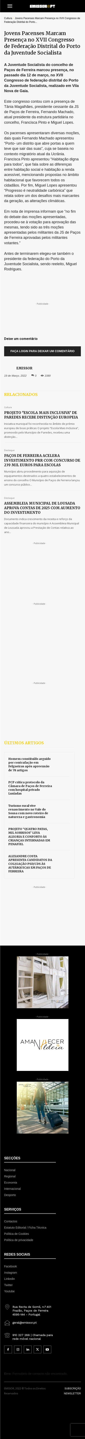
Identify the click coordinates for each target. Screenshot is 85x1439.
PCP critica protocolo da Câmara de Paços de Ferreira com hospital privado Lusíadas (30, 788)
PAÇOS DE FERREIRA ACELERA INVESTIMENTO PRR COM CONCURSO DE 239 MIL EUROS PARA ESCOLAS (42, 460)
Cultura (8, 18)
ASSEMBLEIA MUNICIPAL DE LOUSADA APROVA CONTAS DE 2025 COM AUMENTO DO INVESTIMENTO (42, 508)
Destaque (9, 450)
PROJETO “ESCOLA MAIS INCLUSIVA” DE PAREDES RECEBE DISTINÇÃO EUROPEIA (41, 415)
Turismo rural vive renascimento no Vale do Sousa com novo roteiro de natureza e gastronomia (28, 811)
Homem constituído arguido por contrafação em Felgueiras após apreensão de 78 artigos (29, 764)
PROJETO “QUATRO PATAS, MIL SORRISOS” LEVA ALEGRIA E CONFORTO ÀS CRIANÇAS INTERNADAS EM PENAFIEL (29, 836)
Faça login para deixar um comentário (43, 351)
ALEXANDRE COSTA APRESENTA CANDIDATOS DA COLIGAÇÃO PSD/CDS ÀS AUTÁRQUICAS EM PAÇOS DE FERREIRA (30, 863)
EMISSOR (24, 368)
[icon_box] (30, 1309)
